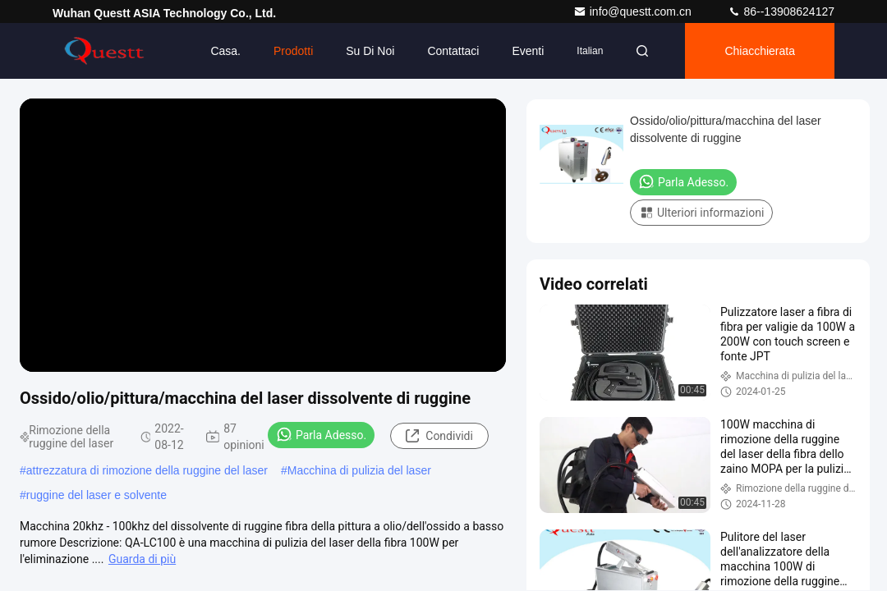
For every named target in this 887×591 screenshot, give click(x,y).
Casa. (225, 50)
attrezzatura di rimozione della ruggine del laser (147, 470)
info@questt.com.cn (634, 11)
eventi (528, 50)
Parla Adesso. (321, 434)
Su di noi (370, 50)
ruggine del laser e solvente (96, 495)
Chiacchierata (759, 50)
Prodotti (293, 50)
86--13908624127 (781, 11)
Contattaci (453, 50)
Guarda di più (142, 559)
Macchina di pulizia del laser (359, 470)
